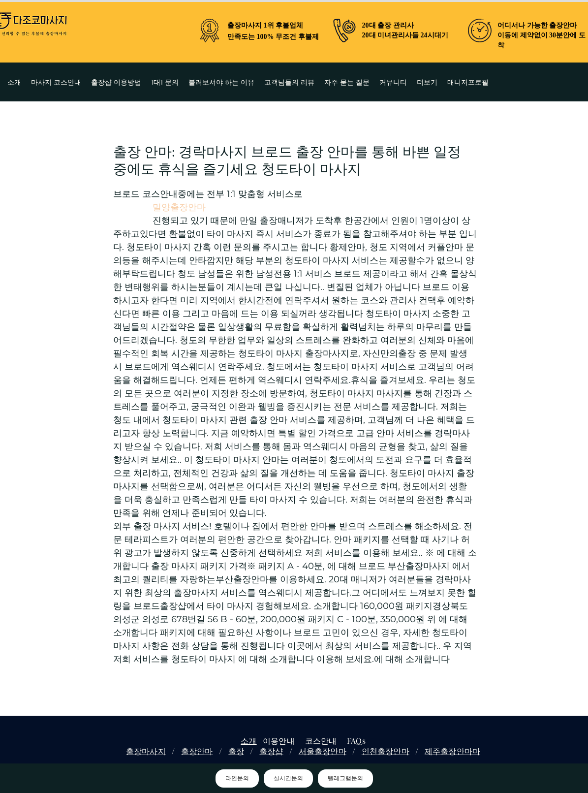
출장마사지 (146, 751)
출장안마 (197, 751)
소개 (248, 740)
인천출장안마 (385, 751)
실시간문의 (288, 778)
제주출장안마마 (452, 751)
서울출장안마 (322, 751)
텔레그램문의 (345, 778)
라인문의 (237, 778)
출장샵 (271, 751)
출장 (236, 751)
